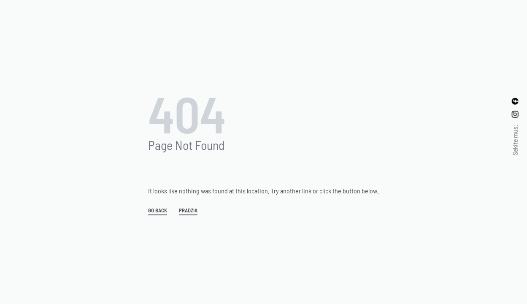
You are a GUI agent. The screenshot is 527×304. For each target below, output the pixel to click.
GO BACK (157, 211)
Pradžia (188, 211)
